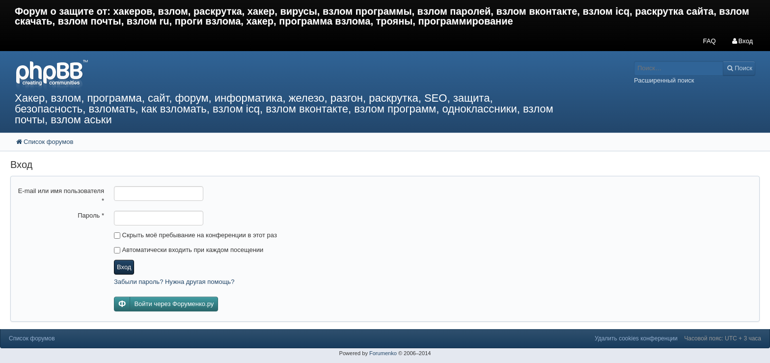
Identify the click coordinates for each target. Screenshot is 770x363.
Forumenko (383, 353)
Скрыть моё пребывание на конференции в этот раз (195, 235)
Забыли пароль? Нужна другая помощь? (174, 281)
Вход (124, 267)
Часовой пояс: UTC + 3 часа (722, 338)
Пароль (91, 215)
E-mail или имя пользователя (61, 195)
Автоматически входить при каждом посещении (188, 249)
